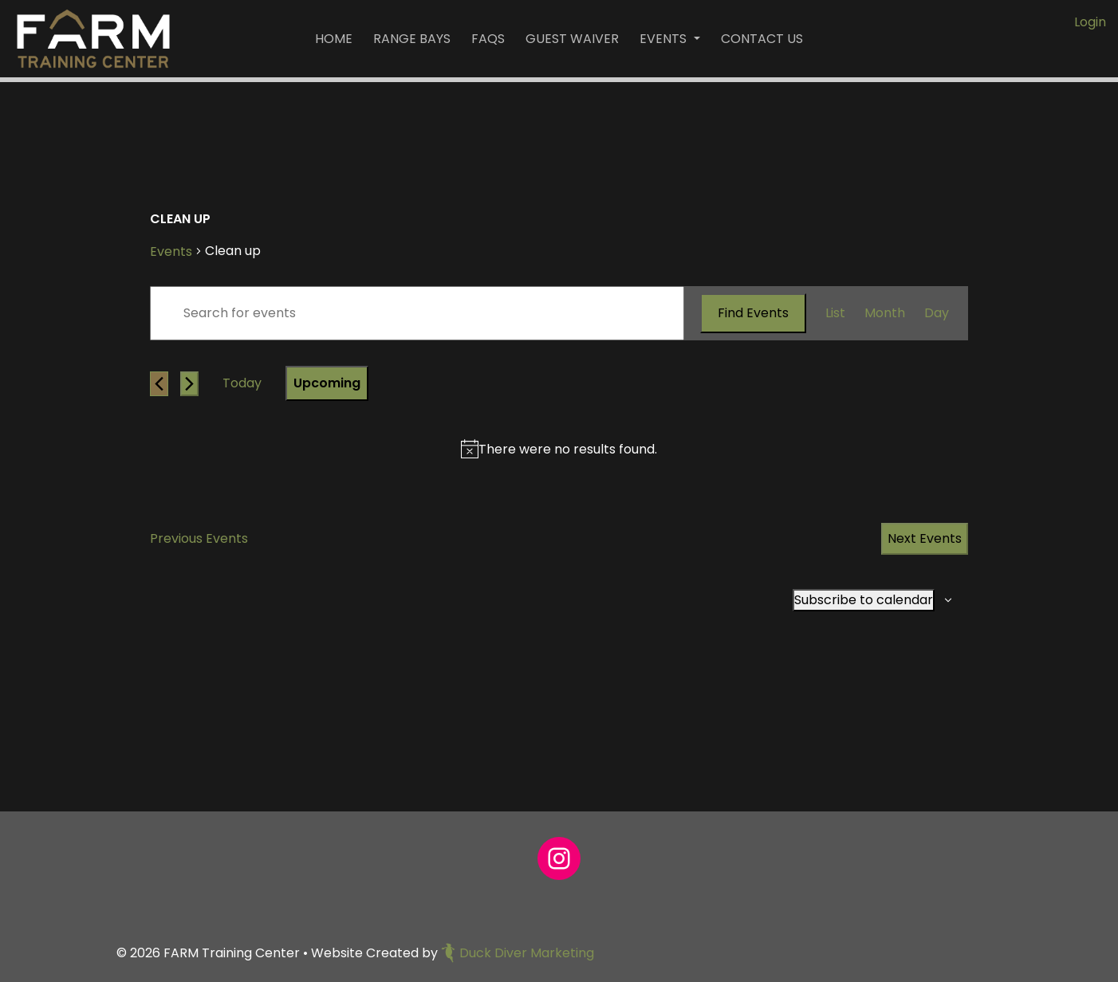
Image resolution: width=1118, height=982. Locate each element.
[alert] (567, 449)
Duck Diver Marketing (517, 953)
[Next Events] (189, 383)
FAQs (488, 38)
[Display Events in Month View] (884, 313)
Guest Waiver (572, 38)
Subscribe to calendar (863, 600)
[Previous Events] (159, 383)
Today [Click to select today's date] (242, 383)
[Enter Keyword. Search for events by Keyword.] (417, 313)
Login (1090, 22)
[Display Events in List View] (835, 313)
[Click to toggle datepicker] (326, 383)
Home (333, 38)
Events (665, 38)
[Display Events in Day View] (936, 313)
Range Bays (412, 38)
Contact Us (762, 38)
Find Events (753, 313)
